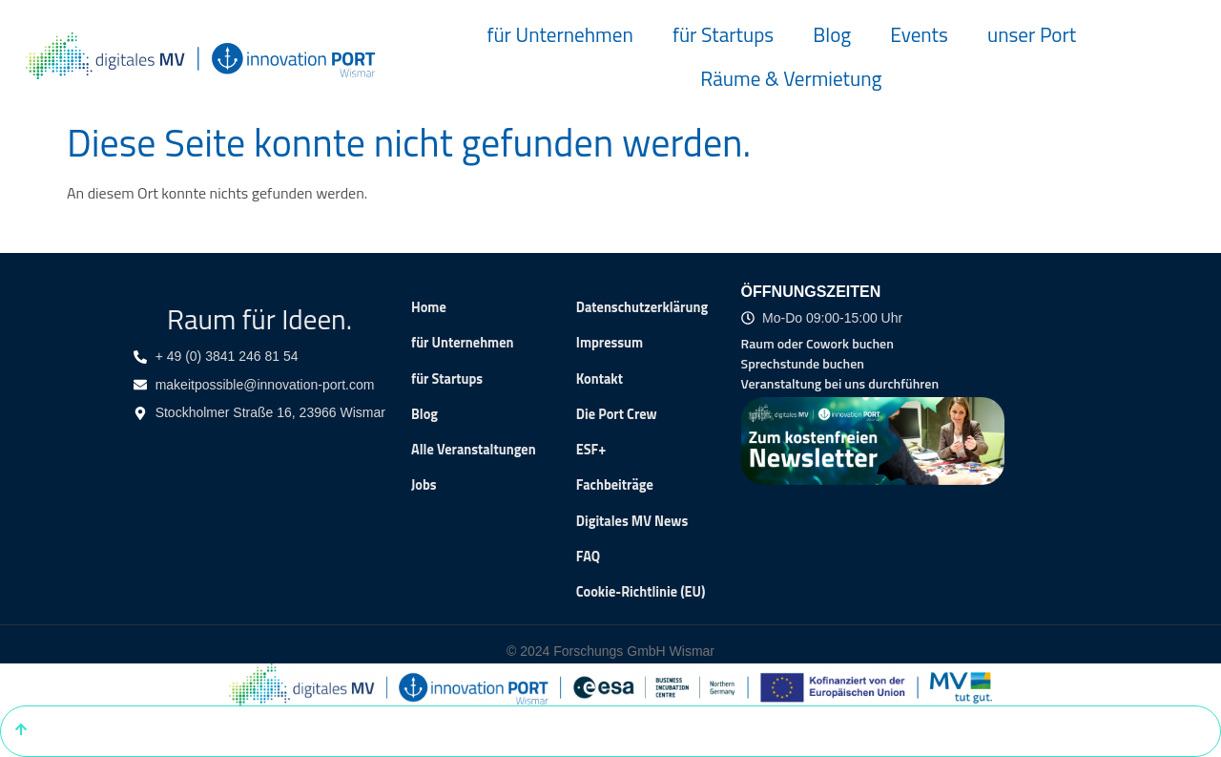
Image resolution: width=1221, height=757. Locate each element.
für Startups (723, 34)
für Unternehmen (559, 34)
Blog (832, 34)
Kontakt (599, 378)
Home (428, 307)
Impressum (609, 342)
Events (919, 34)
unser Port (1031, 34)
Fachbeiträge (614, 484)
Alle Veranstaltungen (473, 449)
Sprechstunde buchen (802, 363)
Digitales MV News (632, 521)
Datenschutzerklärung (642, 307)
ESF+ (591, 449)
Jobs (424, 484)
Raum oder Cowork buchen (817, 343)
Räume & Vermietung (790, 78)
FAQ (588, 556)
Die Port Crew (616, 414)
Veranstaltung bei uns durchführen (840, 383)
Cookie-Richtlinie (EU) (641, 591)
